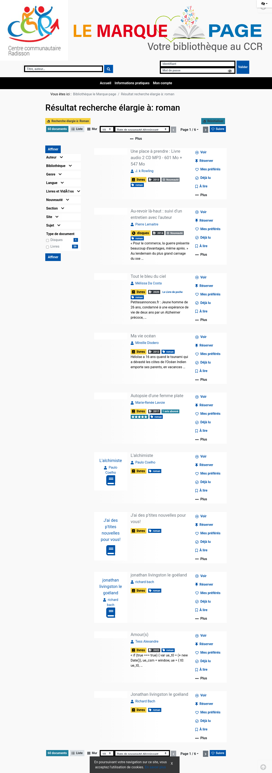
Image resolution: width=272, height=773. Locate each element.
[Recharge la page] (107, 129)
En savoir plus (155, 767)
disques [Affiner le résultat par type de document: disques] (56, 240)
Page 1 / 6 (188, 130)
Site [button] (52, 217)
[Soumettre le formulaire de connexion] (243, 67)
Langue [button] (55, 183)
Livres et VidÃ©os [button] (63, 191)
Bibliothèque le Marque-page (94, 94)
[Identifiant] (197, 64)
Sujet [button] (53, 225)
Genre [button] (54, 174)
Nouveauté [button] (57, 200)
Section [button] (55, 208)
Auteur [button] (54, 157)
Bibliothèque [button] (59, 166)
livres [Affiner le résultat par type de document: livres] (54, 246)
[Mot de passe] (197, 70)
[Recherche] (63, 69)
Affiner (53, 149)
